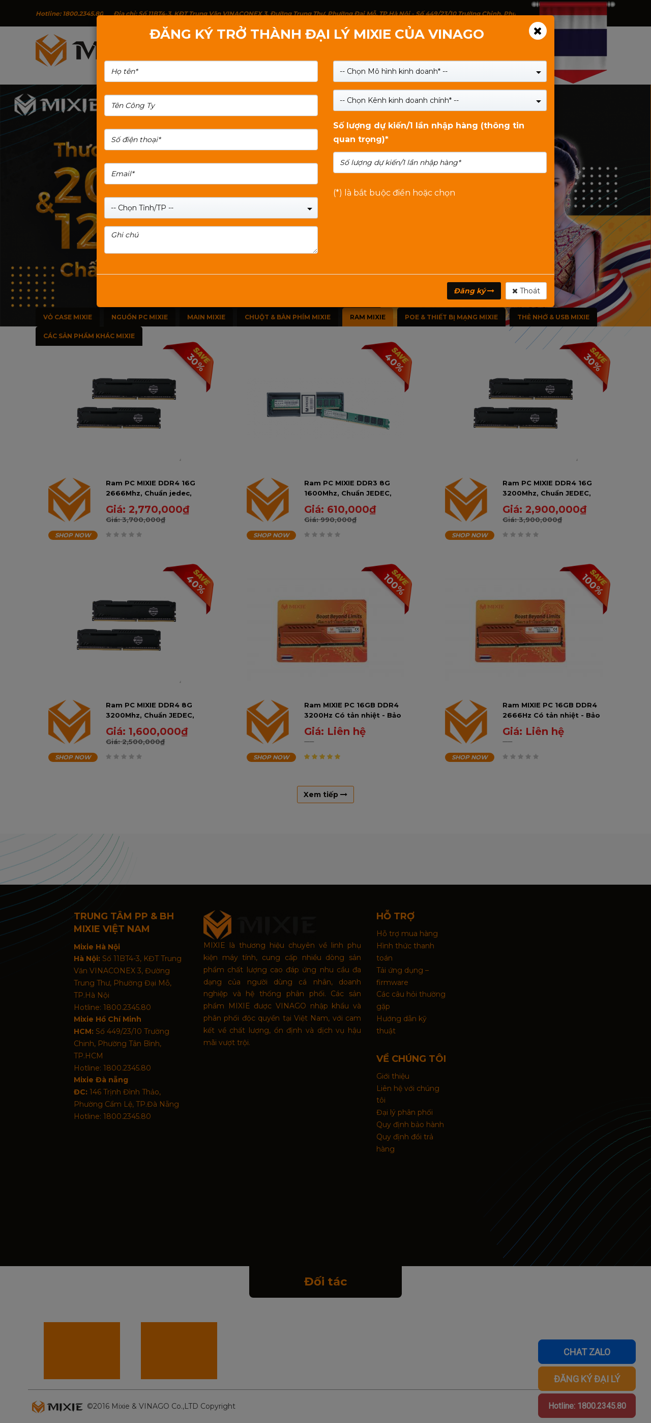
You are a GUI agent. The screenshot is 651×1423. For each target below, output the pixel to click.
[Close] (538, 31)
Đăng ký (474, 290)
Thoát (526, 290)
